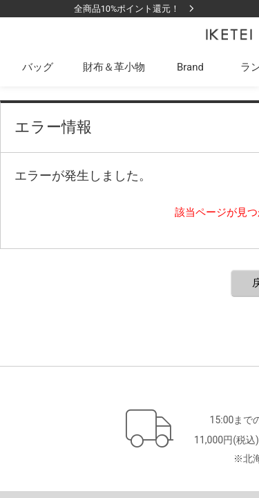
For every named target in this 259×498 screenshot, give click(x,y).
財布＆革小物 (114, 67)
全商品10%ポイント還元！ (127, 8)
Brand (190, 67)
